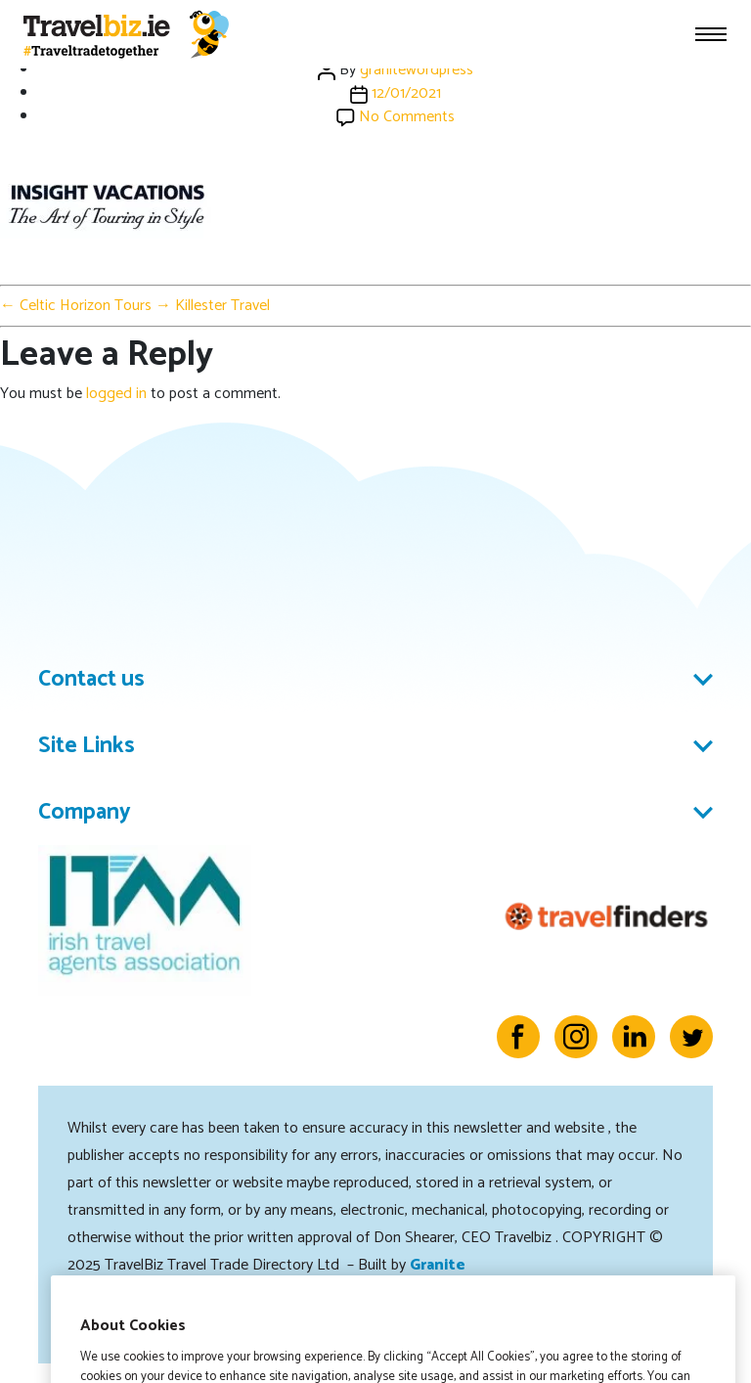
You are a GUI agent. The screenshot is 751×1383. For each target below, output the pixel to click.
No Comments (407, 117)
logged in (116, 393)
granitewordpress (416, 70)
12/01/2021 (406, 93)
